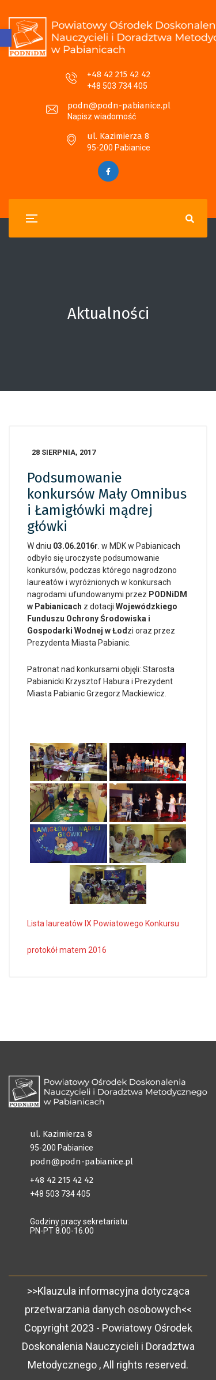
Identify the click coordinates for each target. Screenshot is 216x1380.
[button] (6, 38)
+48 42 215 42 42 (118, 74)
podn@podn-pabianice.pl (118, 105)
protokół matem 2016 (67, 950)
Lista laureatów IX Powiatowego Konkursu (103, 923)
